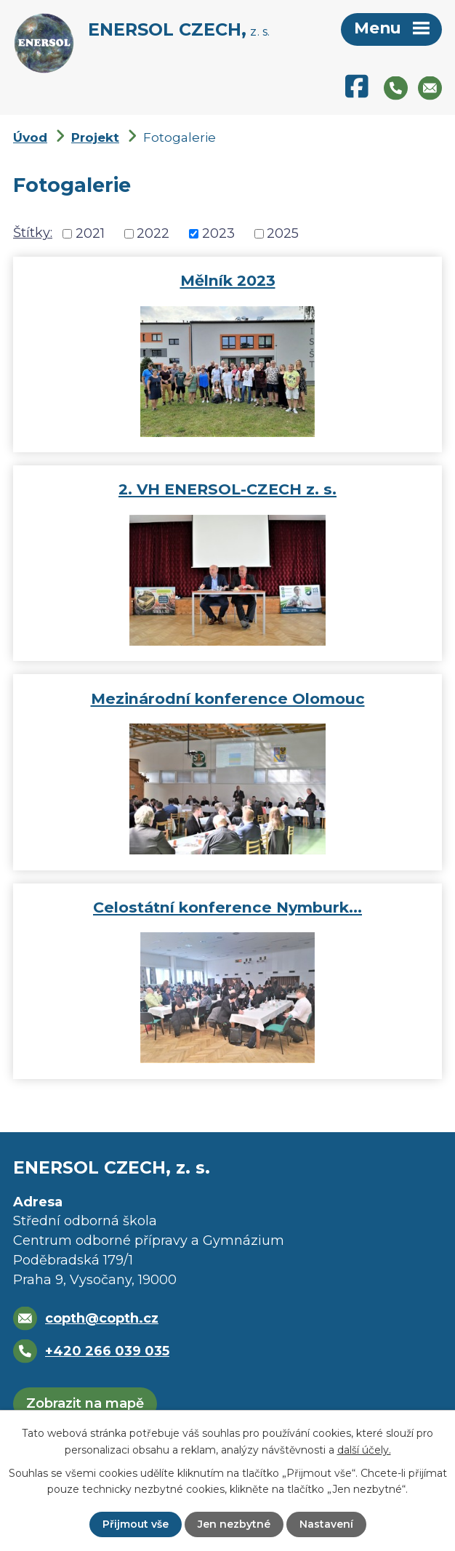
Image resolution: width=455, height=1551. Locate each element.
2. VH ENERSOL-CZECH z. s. (227, 489)
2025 (283, 233)
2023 (218, 233)
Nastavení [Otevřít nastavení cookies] (326, 1524)
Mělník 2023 (227, 280)
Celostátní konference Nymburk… (227, 907)
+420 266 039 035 (107, 1351)
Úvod (30, 137)
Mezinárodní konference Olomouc (228, 698)
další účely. (364, 1449)
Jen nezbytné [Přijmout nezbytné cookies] (234, 1524)
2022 (153, 233)
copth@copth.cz (101, 1318)
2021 (90, 233)
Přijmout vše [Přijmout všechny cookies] (135, 1524)
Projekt (95, 137)
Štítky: (32, 233)
